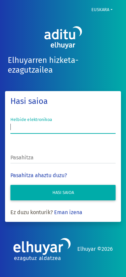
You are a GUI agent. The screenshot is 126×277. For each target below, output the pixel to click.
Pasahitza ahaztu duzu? (38, 175)
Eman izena (68, 212)
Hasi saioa (63, 192)
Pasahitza (22, 157)
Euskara (100, 9)
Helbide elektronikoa (31, 119)
